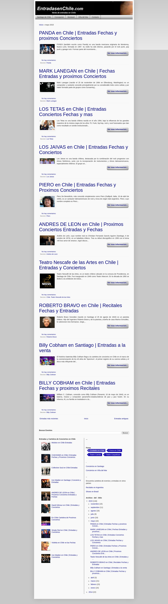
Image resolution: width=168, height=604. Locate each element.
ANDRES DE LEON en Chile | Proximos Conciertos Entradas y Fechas (81, 227)
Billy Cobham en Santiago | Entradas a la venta (108, 568)
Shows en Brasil (92, 492)
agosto (93, 511)
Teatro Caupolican (113, 455)
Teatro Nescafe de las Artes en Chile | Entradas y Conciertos (78, 265)
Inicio (41, 25)
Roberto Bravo (52, 337)
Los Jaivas (50, 177)
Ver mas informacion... (117, 53)
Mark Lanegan (52, 101)
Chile (48, 297)
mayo (93, 521)
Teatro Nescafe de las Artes (60, 297)
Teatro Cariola (95, 455)
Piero (48, 216)
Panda (49, 63)
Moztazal (71, 17)
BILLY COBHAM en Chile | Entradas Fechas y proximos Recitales (77, 385)
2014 (91, 592)
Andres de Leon (52, 254)
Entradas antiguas (121, 419)
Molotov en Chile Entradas (62, 443)
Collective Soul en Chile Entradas (65, 468)
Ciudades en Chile (97, 450)
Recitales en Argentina (94, 487)
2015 (91, 501)
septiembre (95, 507)
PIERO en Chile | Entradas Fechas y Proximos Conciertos (77, 187)
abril (92, 578)
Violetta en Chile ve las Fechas (64, 543)
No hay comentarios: (49, 60)
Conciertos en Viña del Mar (96, 470)
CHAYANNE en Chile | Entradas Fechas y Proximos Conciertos (64, 456)
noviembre (95, 504)
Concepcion (59, 17)
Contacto (95, 17)
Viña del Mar (83, 17)
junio (93, 518)
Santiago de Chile (44, 17)
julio (92, 514)
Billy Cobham (51, 375)
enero (93, 588)
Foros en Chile (115, 450)
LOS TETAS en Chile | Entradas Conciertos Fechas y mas (72, 111)
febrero (94, 584)
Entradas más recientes (49, 419)
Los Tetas (50, 139)
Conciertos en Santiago (95, 466)
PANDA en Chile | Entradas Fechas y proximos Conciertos (78, 35)
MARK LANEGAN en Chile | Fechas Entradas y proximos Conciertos (77, 73)
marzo (93, 581)
